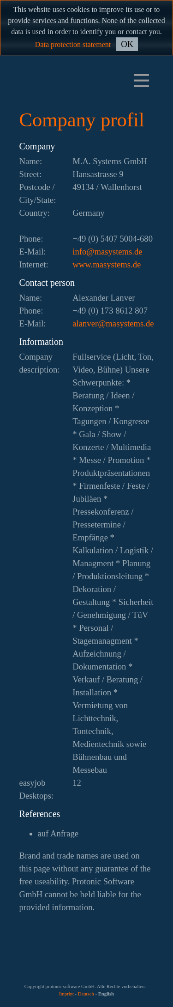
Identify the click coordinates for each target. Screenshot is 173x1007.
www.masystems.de (106, 264)
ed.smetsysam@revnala (113, 323)
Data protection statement (73, 44)
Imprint (66, 993)
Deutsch (86, 993)
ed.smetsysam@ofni (107, 251)
